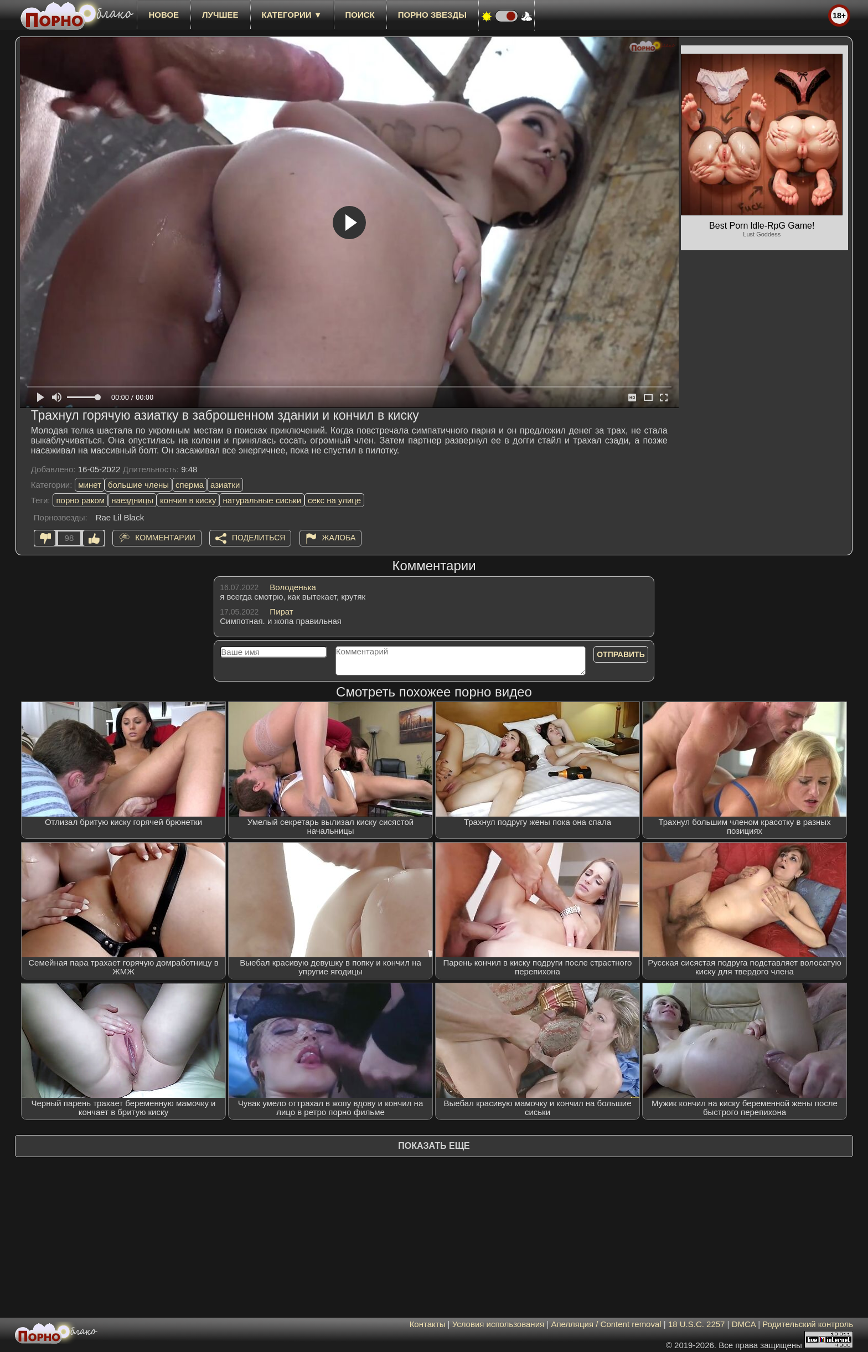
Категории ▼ (292, 14)
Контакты (428, 1324)
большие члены (138, 484)
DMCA (744, 1324)
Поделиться (258, 537)
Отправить (621, 654)
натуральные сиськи (262, 500)
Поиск (360, 14)
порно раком (80, 500)
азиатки (225, 484)
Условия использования (498, 1324)
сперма (189, 484)
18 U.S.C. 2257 (696, 1324)
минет (89, 484)
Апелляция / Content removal (606, 1324)
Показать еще (433, 1145)
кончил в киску (188, 500)
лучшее (220, 14)
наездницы (132, 500)
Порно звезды (432, 14)
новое (163, 14)
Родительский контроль (807, 1324)
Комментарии (165, 537)
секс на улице (334, 500)
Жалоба (339, 537)
